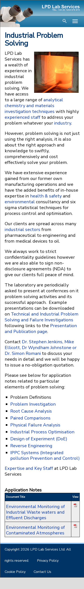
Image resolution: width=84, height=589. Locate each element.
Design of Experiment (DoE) (38, 439)
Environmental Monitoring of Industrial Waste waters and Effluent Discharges (35, 512)
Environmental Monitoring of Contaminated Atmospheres (35, 530)
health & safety (46, 196)
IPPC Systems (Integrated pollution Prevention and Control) (45, 455)
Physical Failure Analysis (35, 425)
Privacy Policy (48, 560)
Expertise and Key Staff (29, 468)
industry (62, 123)
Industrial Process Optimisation (42, 432)
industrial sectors (22, 230)
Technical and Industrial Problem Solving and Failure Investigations (41, 317)
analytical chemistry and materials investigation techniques (34, 105)
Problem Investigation (33, 404)
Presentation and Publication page (41, 329)
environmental (20, 202)
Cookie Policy (15, 571)
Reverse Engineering (31, 446)
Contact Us (42, 571)
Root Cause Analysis (31, 411)
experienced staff (22, 117)
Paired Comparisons (30, 418)
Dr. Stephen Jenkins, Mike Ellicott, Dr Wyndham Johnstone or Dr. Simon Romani (41, 347)
